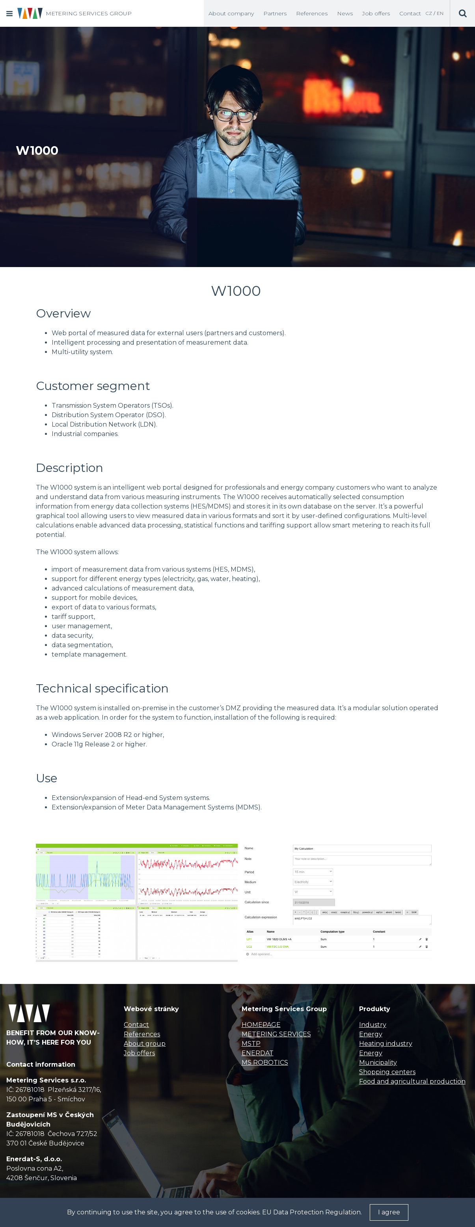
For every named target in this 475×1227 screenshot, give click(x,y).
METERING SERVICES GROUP (89, 13)
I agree (389, 1212)
